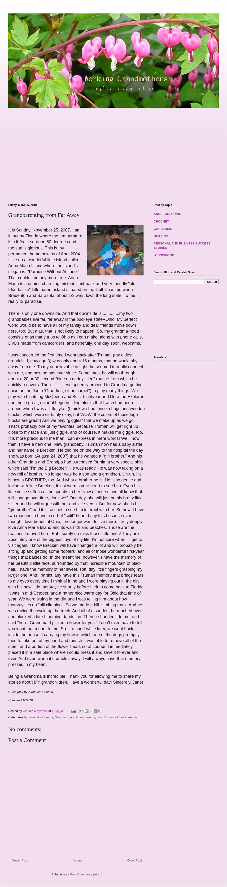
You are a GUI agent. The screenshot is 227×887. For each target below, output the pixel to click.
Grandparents (85, 717)
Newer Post (20, 860)
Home (78, 860)
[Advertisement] (44, 152)
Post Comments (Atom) (86, 874)
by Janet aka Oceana (38, 717)
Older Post (134, 860)
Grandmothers (64, 717)
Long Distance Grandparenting (118, 717)
